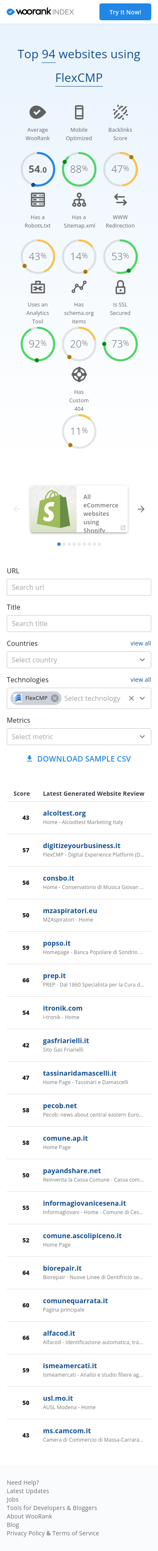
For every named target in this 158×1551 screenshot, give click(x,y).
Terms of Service (75, 1533)
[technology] (93, 698)
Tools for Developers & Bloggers (52, 1508)
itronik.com (63, 1008)
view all (141, 643)
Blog (13, 1525)
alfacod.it (59, 1333)
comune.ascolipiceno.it (82, 1235)
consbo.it (58, 878)
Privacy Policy (26, 1533)
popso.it (57, 943)
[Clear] (131, 698)
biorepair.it (62, 1268)
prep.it (54, 975)
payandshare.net (72, 1170)
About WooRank (29, 1516)
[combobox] (79, 659)
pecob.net (60, 1105)
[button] (36, 698)
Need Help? (23, 1482)
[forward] (141, 509)
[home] (40, 12)
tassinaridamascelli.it (80, 1073)
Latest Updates (28, 1491)
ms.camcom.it (67, 1430)
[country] (66, 660)
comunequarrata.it (75, 1300)
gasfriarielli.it (66, 1040)
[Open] (142, 660)
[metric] (66, 737)
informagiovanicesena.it (84, 1203)
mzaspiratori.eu (70, 910)
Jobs (13, 1499)
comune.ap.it (65, 1138)
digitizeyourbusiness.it (82, 845)
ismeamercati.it (70, 1365)
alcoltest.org (64, 813)
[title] (79, 587)
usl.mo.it (58, 1398)
